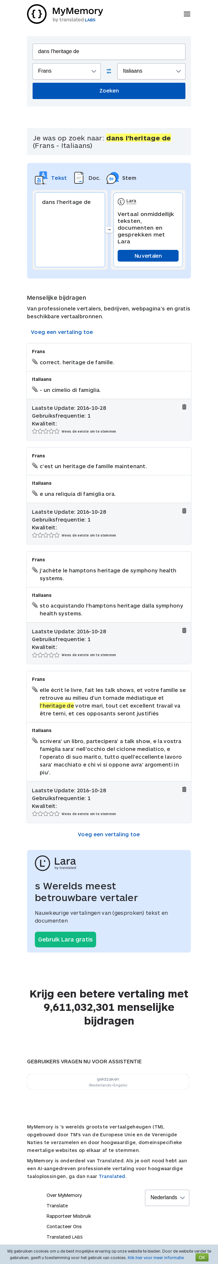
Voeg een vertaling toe (62, 332)
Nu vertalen (148, 255)
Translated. (113, 1176)
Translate (57, 1205)
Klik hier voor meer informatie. (156, 1257)
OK (202, 1257)
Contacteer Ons (64, 1226)
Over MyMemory (64, 1195)
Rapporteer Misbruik (69, 1216)
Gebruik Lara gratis (65, 939)
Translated (65, 1237)
